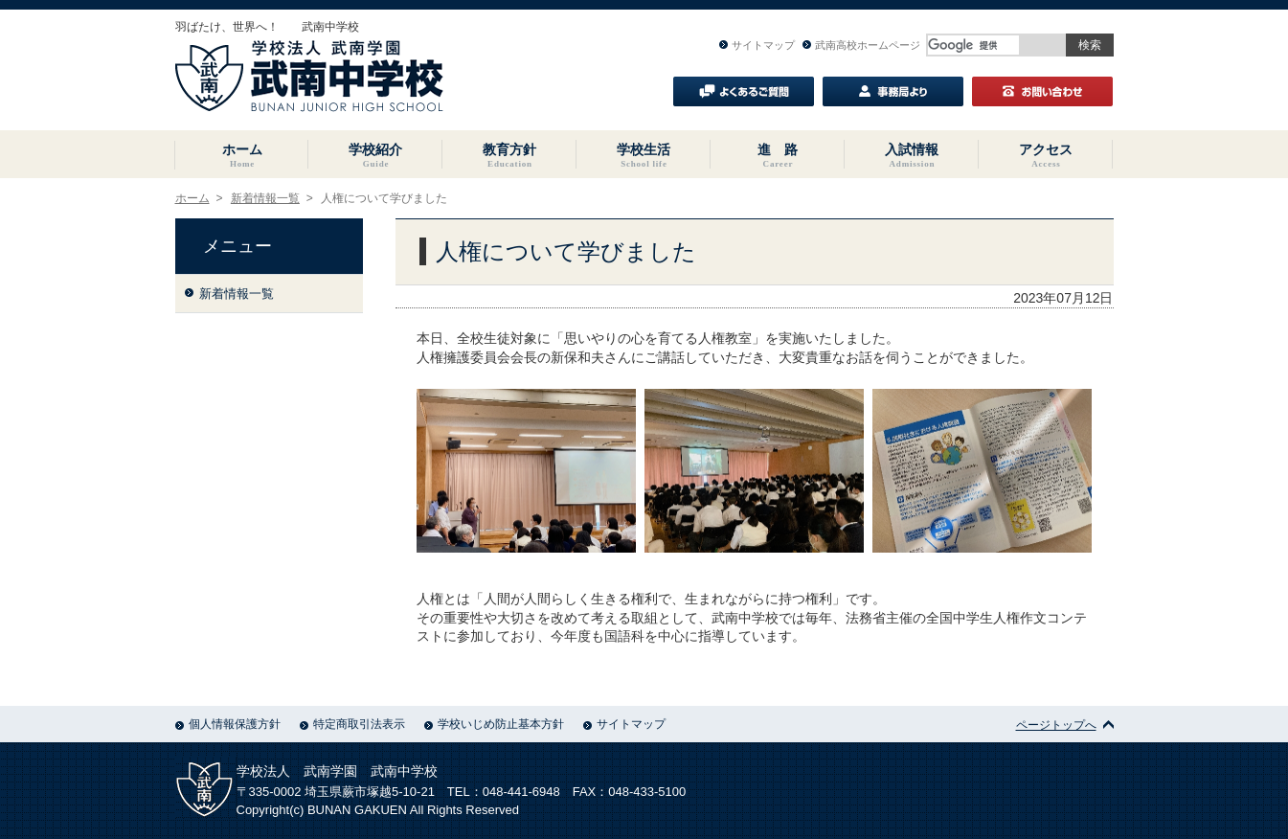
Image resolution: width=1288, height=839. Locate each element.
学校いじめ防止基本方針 (494, 724)
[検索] (974, 45)
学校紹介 (375, 155)
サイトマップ (757, 45)
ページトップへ (1065, 725)
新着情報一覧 (265, 198)
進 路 (778, 155)
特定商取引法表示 (352, 724)
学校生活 (643, 155)
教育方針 (509, 155)
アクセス (1046, 155)
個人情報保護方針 (228, 724)
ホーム (242, 155)
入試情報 (912, 155)
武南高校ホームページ (861, 45)
